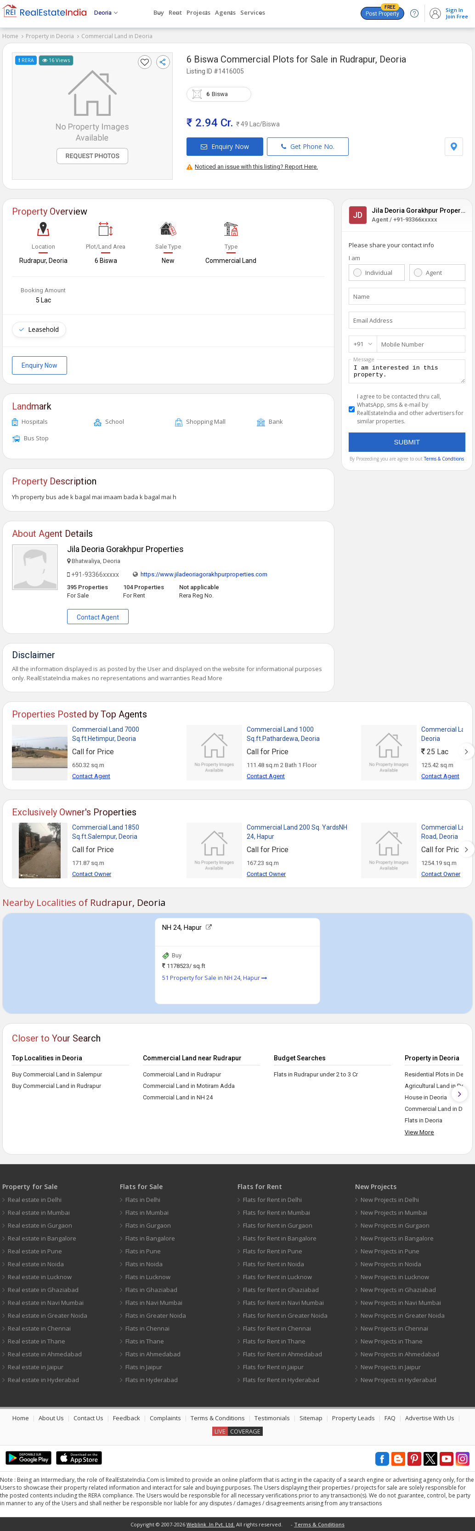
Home (10, 36)
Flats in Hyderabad (151, 1380)
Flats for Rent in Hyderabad (281, 1380)
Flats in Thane (144, 1341)
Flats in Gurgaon (148, 1225)
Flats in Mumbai (147, 1212)
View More (419, 1132)
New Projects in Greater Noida (403, 1315)
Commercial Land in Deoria (117, 36)
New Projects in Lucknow (395, 1277)
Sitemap (311, 1418)
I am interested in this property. (407, 372)
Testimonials (272, 1418)
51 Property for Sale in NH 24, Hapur (214, 978)
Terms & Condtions (444, 461)
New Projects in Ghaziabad (398, 1290)
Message (363, 359)
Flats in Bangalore (150, 1238)
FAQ (390, 1418)
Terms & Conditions (218, 1418)
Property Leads (353, 1418)
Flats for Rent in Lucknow (277, 1277)
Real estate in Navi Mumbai (46, 1302)
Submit (407, 445)
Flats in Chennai (147, 1328)
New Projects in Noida (391, 1264)
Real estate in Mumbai (39, 1212)
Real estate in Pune (35, 1251)
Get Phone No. (307, 146)
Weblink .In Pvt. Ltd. (211, 1524)
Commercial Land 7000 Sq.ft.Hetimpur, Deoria (105, 734)
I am (354, 258)
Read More (207, 678)
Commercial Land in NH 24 (178, 1097)
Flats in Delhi (142, 1199)
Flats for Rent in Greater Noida (285, 1315)
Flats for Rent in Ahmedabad (282, 1354)
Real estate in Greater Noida (47, 1315)
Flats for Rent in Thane (274, 1341)
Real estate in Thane (36, 1341)
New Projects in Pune (390, 1251)
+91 (358, 344)
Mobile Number (402, 344)
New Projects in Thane (392, 1341)
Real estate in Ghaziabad (43, 1290)
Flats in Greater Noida (155, 1315)
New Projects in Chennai (394, 1328)
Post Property (382, 12)
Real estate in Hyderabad (43, 1380)
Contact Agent (98, 617)
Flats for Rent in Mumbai (276, 1212)
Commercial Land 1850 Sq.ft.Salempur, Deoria (105, 832)
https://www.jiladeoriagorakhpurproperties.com (204, 574)
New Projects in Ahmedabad (400, 1354)
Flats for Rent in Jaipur (273, 1367)
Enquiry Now (225, 146)
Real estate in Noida (36, 1264)
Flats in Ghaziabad (151, 1290)
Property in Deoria (50, 36)
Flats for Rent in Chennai (277, 1328)
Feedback (126, 1418)
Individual (378, 272)
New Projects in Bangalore (397, 1238)
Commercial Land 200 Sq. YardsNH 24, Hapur (297, 832)
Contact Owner (91, 874)
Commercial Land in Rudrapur (182, 1074)
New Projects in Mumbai (394, 1212)
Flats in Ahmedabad (153, 1354)
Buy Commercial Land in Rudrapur (56, 1085)
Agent (434, 272)
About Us (51, 1418)
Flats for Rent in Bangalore (280, 1238)
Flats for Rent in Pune (272, 1251)
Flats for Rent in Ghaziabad (281, 1290)
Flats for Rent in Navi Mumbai (283, 1302)
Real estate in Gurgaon (40, 1225)
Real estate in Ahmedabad (45, 1354)
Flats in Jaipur (143, 1367)
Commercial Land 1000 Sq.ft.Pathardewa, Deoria (283, 734)
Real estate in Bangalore (42, 1238)
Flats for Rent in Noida (273, 1264)
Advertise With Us (429, 1418)
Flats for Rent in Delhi (272, 1199)
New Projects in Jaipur (391, 1367)
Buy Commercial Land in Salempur (57, 1074)
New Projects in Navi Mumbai (401, 1302)
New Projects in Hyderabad (398, 1380)
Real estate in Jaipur (35, 1367)
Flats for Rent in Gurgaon (277, 1225)
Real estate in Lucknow (40, 1277)
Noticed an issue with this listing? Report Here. (252, 166)
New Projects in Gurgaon (395, 1225)
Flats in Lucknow (147, 1277)
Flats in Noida (144, 1264)
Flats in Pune (143, 1251)
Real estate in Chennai (39, 1328)
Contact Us (88, 1418)
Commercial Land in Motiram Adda (189, 1085)
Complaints (165, 1418)
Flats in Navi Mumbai (153, 1302)
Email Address (373, 320)
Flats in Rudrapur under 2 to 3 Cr (316, 1074)
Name (361, 296)
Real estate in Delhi (35, 1199)
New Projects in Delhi (390, 1199)
